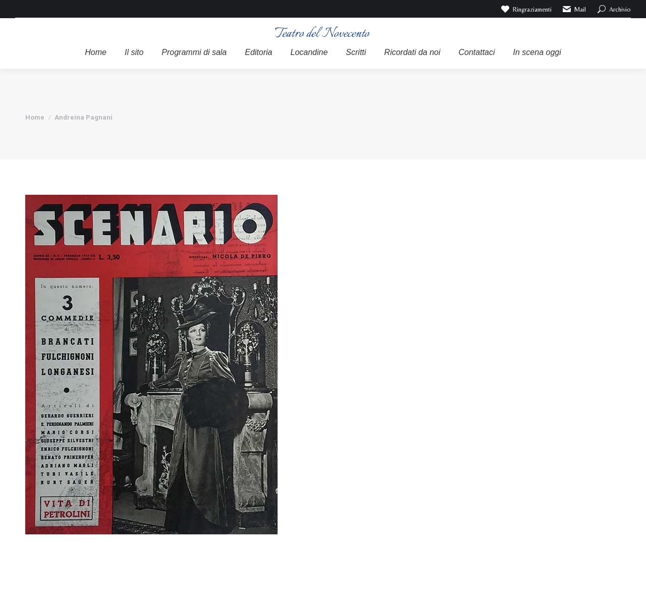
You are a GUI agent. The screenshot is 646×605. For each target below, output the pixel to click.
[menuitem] (96, 52)
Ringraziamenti (526, 9)
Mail (574, 9)
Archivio (613, 9)
